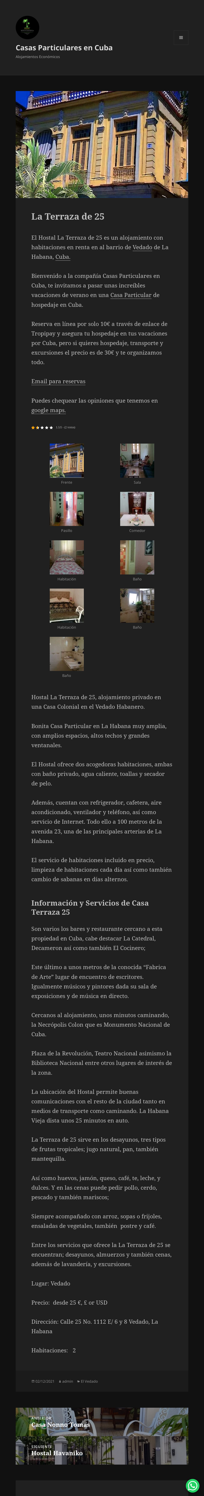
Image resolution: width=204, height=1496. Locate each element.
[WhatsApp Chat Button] (192, 1486)
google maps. (48, 410)
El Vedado (89, 1381)
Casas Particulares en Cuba (64, 47)
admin (67, 1381)
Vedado (142, 247)
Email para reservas (58, 381)
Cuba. (62, 256)
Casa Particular (131, 295)
